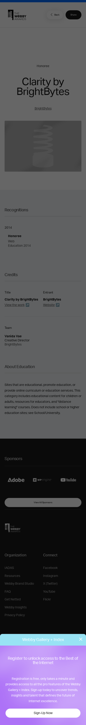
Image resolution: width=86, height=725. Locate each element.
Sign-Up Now (43, 713)
